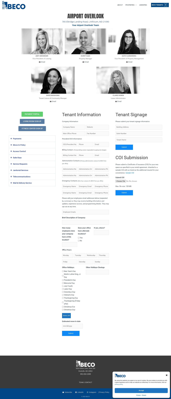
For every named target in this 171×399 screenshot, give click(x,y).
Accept (141, 390)
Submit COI (119, 177)
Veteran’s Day (69, 295)
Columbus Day (69, 292)
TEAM (81, 382)
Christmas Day (69, 310)
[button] (167, 375)
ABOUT (120, 5)
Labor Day (68, 289)
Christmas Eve (69, 307)
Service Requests (20, 164)
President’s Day (70, 280)
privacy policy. (119, 384)
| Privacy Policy (103, 392)
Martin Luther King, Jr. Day (72, 275)
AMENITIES (143, 5)
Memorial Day (69, 283)
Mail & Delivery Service (22, 183)
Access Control (19, 151)
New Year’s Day (70, 271)
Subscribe (68, 392)
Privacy (138, 395)
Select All (66, 316)
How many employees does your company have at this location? (68, 234)
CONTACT (88, 382)
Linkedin (80, 392)
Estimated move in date (71, 321)
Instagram (92, 392)
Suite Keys (17, 158)
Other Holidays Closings (95, 267)
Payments (17, 139)
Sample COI (130, 173)
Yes (81, 238)
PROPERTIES (129, 5)
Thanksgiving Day (71, 298)
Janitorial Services (20, 170)
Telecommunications (21, 177)
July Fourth (68, 286)
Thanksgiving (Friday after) (72, 302)
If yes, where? (99, 228)
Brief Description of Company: (74, 218)
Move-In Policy (19, 145)
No (81, 241)
